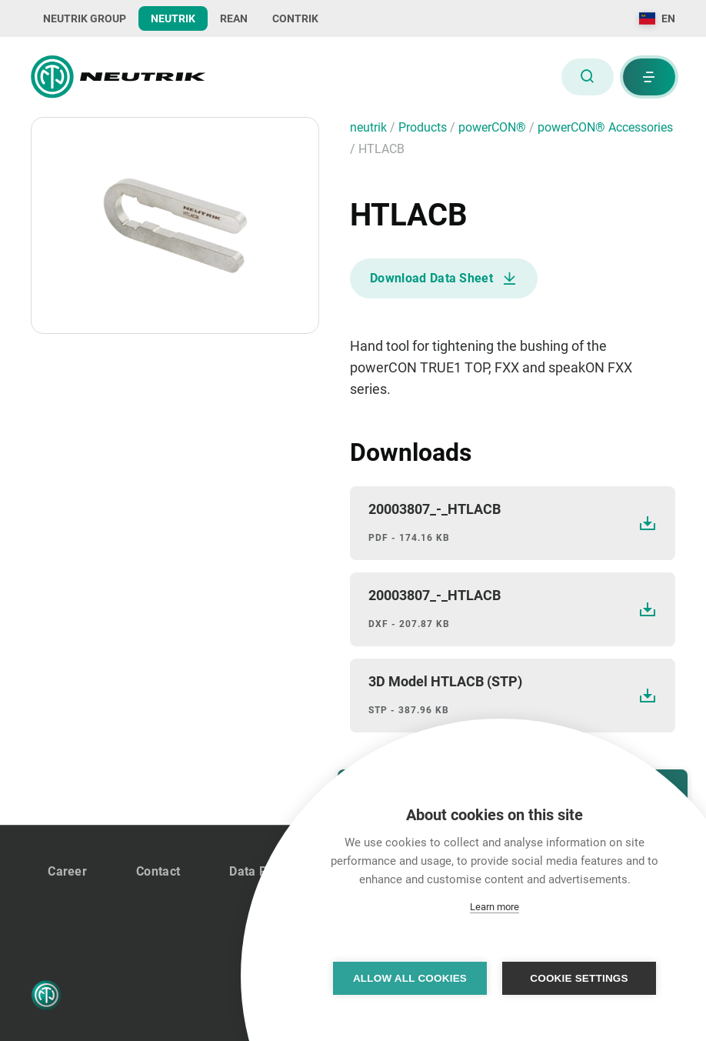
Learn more (494, 907)
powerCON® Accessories (605, 127)
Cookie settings (579, 978)
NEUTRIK (173, 18)
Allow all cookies (410, 978)
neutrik (370, 127)
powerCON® (493, 127)
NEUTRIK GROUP (84, 18)
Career (67, 871)
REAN (234, 18)
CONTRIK (295, 18)
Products (424, 127)
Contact (158, 871)
